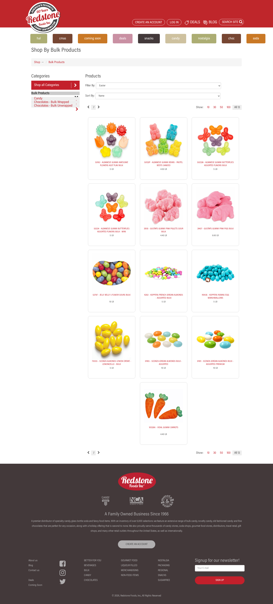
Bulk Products (56, 62)
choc (231, 38)
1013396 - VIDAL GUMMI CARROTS (163, 427)
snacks (148, 38)
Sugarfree (164, 580)
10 (208, 107)
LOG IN (174, 22)
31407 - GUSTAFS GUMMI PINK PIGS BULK (215, 229)
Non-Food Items (130, 575)
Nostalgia (163, 560)
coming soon (92, 38)
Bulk (86, 570)
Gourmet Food (129, 560)
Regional (163, 570)
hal (39, 38)
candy (176, 38)
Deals (31, 580)
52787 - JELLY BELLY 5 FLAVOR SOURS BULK (111, 295)
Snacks (162, 575)
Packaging (164, 565)
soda (256, 38)
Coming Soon (35, 585)
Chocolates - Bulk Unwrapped (56, 106)
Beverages (90, 565)
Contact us (33, 570)
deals (122, 38)
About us (33, 560)
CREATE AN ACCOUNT (148, 22)
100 (229, 107)
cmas (62, 38)
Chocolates (91, 580)
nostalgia (204, 38)
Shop (37, 62)
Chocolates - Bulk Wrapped (56, 102)
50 (221, 107)
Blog (30, 565)
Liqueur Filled (129, 565)
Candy (56, 98)
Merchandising (129, 570)
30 (214, 107)
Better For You (92, 560)
